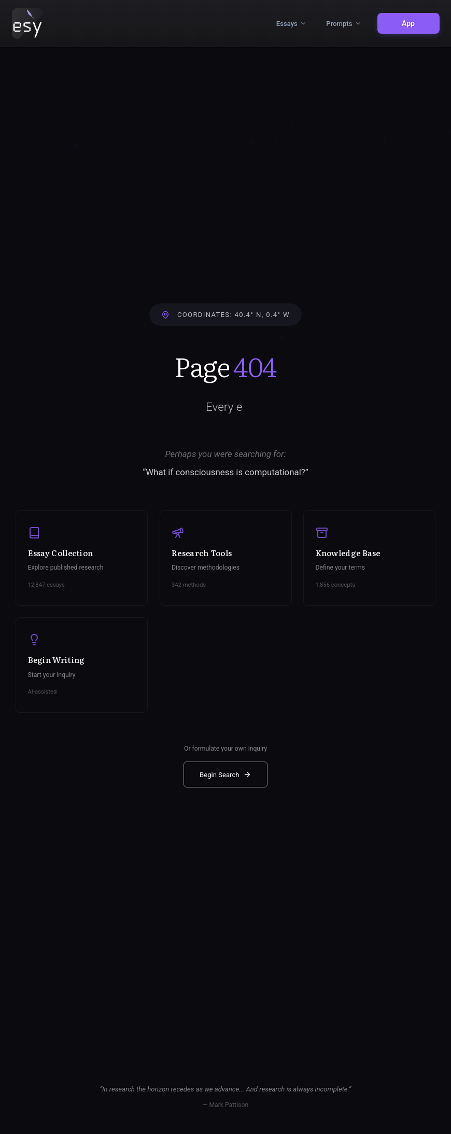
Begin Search (225, 774)
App (408, 23)
